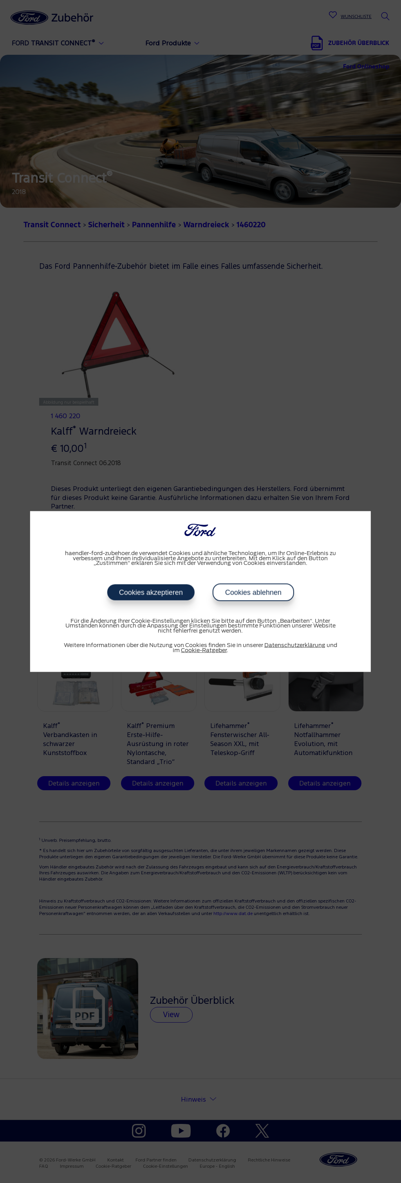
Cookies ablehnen (253, 592)
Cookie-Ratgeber (204, 650)
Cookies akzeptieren (150, 592)
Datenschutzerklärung (294, 645)
